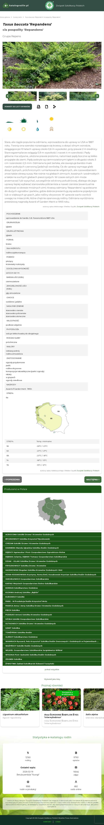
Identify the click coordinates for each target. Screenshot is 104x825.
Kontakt (47, 822)
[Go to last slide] (8, 96)
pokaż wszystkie (52, 669)
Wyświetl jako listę (52, 679)
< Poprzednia (12, 479)
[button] (22, 96)
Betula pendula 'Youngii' (28, 774)
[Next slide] (97, 96)
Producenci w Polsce (15, 489)
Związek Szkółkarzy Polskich (88, 207)
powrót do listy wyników (17, 107)
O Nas (58, 822)
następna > (92, 479)
